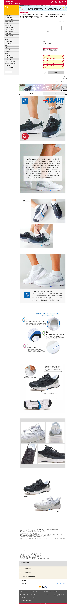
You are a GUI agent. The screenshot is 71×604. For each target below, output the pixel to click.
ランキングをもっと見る (61, 580)
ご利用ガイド (7, 39)
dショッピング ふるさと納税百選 (10, 63)
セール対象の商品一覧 (8, 17)
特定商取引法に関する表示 (9, 57)
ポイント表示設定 (34, 595)
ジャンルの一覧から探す (9, 27)
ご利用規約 (6, 53)
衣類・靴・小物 (27, 5)
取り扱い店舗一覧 (23, 597)
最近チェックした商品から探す (10, 29)
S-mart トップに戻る (62, 76)
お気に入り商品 (23, 592)
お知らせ (6, 45)
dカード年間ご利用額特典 (9, 41)
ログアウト (8, 72)
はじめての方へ (7, 49)
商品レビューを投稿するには (60, 81)
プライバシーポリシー (8, 55)
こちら (32, 600)
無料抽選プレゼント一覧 (9, 21)
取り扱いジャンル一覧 (24, 595)
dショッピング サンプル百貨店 (10, 61)
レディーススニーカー (36, 5)
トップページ (21, 5)
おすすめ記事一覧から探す (9, 35)
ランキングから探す (8, 33)
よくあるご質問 (7, 47)
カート (32, 592)
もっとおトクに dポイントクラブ (10, 65)
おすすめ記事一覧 (34, 591)
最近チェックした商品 (24, 594)
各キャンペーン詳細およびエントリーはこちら (50, 48)
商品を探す (22, 591)
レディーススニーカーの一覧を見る (59, 78)
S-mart (21, 564)
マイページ (33, 594)
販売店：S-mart (61, 21)
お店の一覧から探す (8, 25)
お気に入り (45, 73)
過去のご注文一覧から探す (9, 31)
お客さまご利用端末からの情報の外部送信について (59, 595)
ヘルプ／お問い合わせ (8, 43)
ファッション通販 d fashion (9, 67)
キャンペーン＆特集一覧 (9, 19)
